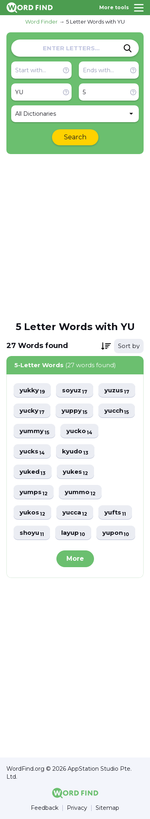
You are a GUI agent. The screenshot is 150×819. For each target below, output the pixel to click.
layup (73, 533)
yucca (74, 512)
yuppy (74, 411)
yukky (32, 390)
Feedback (44, 808)
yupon (115, 533)
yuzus (116, 390)
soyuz (74, 390)
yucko (79, 431)
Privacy (77, 808)
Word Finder (41, 21)
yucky (32, 411)
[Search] (128, 48)
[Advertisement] (75, 237)
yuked (33, 472)
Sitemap (107, 808)
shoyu (32, 533)
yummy (34, 431)
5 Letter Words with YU (95, 21)
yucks (32, 451)
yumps (34, 492)
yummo (80, 492)
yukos (32, 512)
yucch (116, 411)
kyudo (75, 451)
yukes (75, 472)
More (75, 558)
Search (75, 137)
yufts (115, 512)
